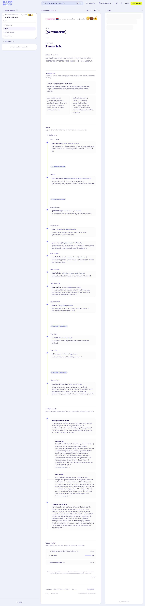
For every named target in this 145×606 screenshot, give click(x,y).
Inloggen (19, 602)
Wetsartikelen (8, 36)
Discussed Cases (58, 589)
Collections (49, 589)
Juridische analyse (9, 32)
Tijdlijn (6, 29)
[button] (3, 16)
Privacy (47, 593)
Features (67, 589)
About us (74, 589)
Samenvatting (8, 25)
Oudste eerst (52, 135)
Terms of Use (54, 593)
